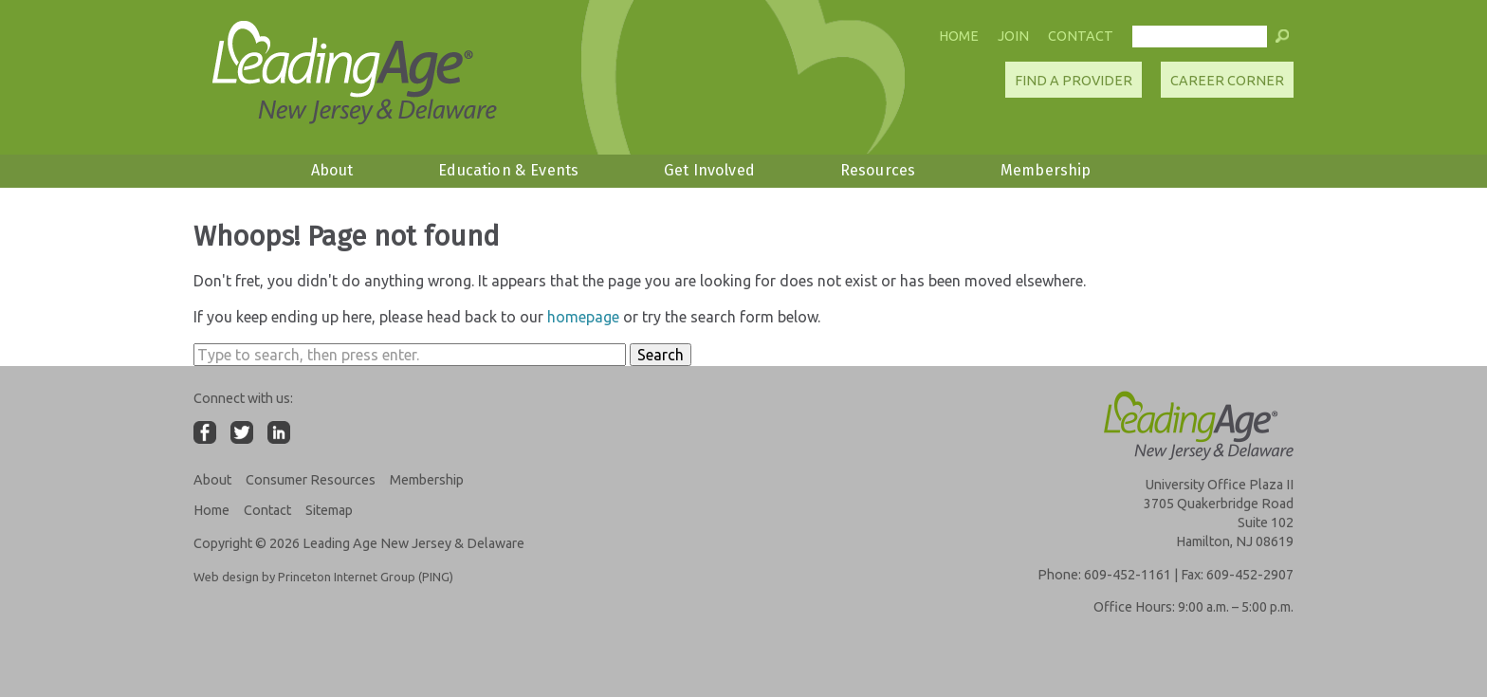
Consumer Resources (311, 479)
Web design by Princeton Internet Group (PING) (323, 576)
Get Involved (709, 170)
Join (1013, 36)
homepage (583, 316)
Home (959, 36)
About (332, 170)
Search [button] (660, 354)
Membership (1046, 170)
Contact (1080, 36)
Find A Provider (1073, 80)
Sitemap (329, 510)
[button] (1282, 40)
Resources (877, 170)
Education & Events (508, 170)
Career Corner (1227, 80)
